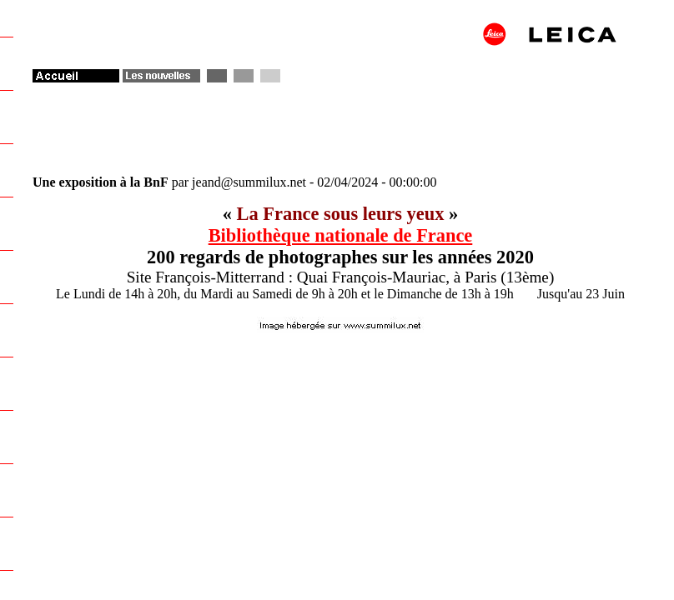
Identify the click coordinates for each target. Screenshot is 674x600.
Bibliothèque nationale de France (341, 235)
